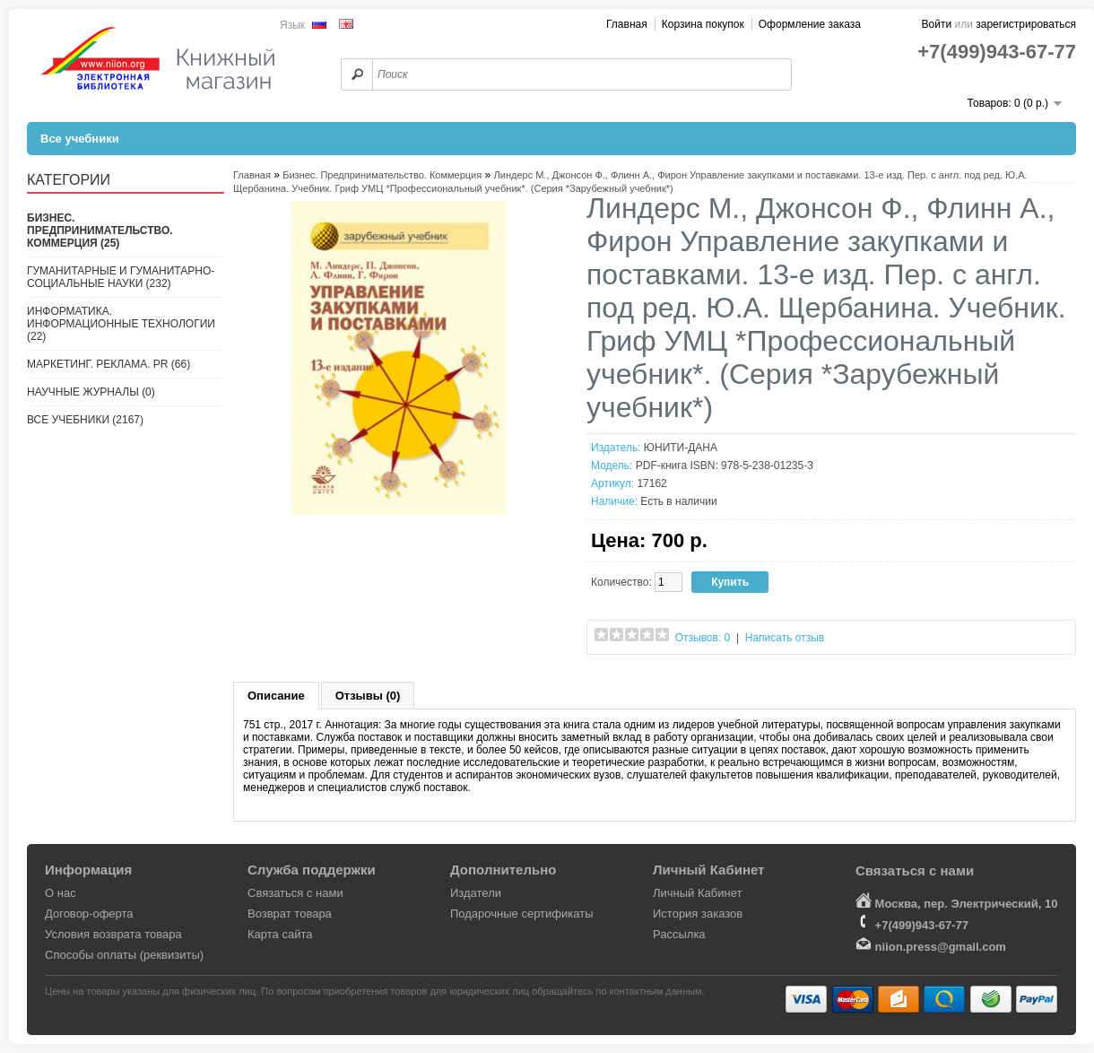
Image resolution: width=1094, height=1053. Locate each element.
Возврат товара (289, 913)
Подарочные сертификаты (521, 913)
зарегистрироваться (1026, 24)
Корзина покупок (703, 24)
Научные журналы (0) (91, 392)
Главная (626, 24)
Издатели (475, 893)
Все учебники (79, 138)
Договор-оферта (89, 913)
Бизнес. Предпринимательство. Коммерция (382, 175)
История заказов (697, 913)
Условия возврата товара (113, 934)
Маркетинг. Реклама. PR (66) (108, 364)
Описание (276, 695)
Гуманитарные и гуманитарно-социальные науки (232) (120, 277)
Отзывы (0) (368, 695)
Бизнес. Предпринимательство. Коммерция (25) (100, 230)
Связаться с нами (295, 893)
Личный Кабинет (697, 893)
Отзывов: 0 (703, 637)
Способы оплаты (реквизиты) (124, 955)
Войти (937, 24)
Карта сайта (279, 934)
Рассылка (679, 934)
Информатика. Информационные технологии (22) (121, 324)
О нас (60, 893)
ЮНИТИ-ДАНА (680, 447)
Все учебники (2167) (85, 419)
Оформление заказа (810, 24)
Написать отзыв (784, 637)
